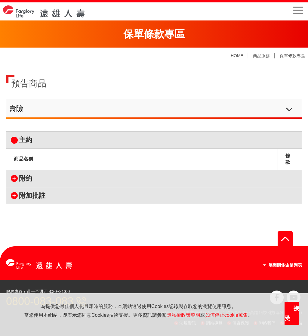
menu (298, 10)
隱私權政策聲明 (183, 315)
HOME (237, 55)
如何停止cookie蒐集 (226, 315)
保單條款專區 (292, 55)
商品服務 (261, 55)
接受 (292, 313)
